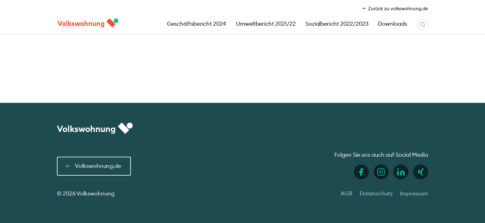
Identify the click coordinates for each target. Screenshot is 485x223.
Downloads (392, 23)
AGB (346, 193)
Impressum (414, 193)
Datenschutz (376, 193)
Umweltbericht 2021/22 (266, 23)
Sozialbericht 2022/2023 (337, 23)
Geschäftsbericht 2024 (196, 23)
